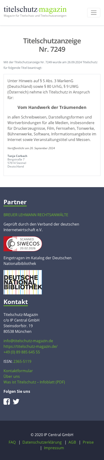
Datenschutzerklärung (42, 442)
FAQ (12, 442)
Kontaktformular (18, 370)
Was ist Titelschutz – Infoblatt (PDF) (34, 382)
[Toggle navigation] (93, 12)
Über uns (12, 376)
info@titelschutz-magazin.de (28, 340)
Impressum (54, 447)
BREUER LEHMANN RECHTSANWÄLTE (36, 214)
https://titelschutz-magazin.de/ (30, 346)
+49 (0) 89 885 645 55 (22, 352)
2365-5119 (22, 361)
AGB (72, 442)
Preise (88, 442)
